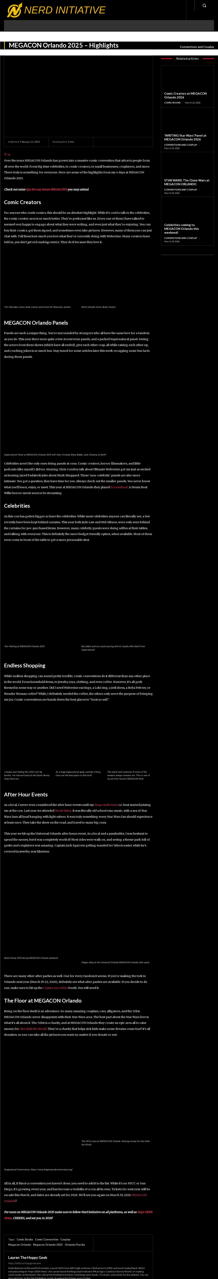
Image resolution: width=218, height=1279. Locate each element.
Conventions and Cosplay (197, 47)
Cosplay (65, 1239)
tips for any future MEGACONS (46, 189)
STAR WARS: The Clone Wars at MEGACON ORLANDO (186, 182)
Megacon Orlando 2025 (48, 1244)
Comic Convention (46, 1239)
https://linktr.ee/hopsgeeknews (24, 1263)
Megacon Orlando (19, 1244)
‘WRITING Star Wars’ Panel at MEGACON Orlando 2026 (185, 137)
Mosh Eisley (63, 810)
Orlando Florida (75, 1244)
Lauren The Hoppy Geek (27, 1257)
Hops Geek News (106, 805)
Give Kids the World (33, 1029)
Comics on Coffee (55, 988)
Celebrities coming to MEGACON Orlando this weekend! (181, 228)
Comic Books (25, 1239)
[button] (204, 5)
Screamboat (119, 487)
